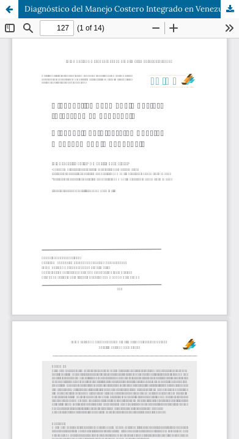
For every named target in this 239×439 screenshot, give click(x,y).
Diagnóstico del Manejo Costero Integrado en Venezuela (129, 9)
